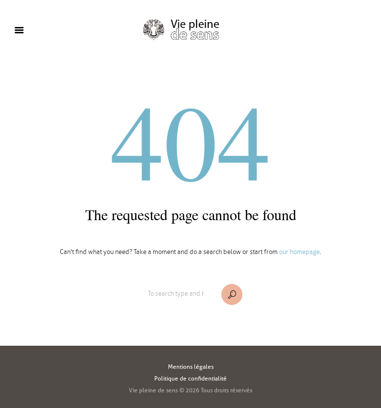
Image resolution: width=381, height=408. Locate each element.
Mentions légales (191, 366)
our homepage (299, 252)
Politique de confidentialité (190, 378)
